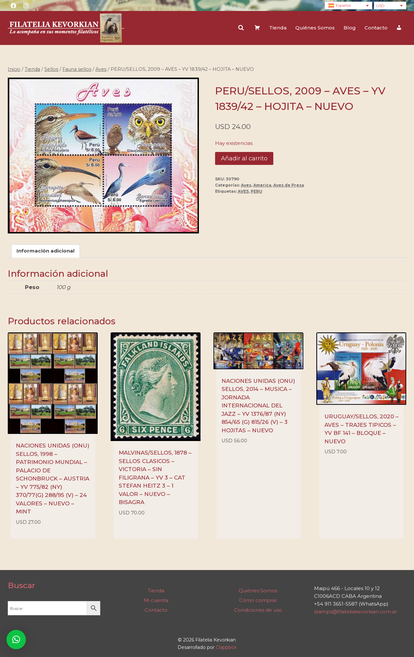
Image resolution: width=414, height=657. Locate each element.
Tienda (278, 28)
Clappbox (226, 647)
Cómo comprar (258, 600)
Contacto (376, 28)
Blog (349, 28)
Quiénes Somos (315, 28)
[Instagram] (25, 5)
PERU (256, 191)
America (262, 185)
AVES (243, 191)
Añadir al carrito (244, 158)
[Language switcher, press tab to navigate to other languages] (348, 6)
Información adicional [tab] (45, 251)
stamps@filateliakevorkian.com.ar (355, 612)
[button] (16, 639)
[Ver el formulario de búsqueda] (241, 28)
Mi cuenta (156, 600)
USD (380, 5)
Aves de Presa (288, 185)
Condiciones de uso (258, 610)
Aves (246, 185)
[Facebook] (13, 5)
